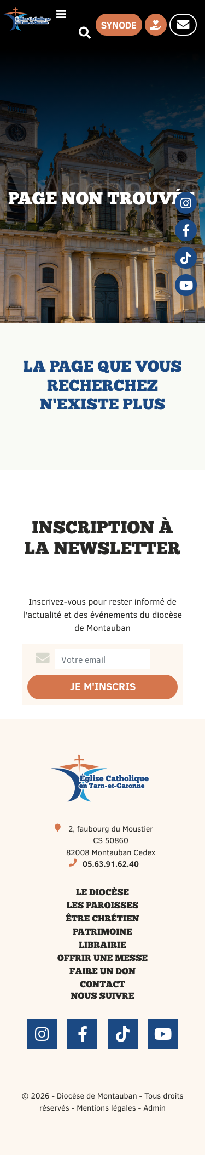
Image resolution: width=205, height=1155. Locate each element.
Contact (102, 985)
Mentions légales (106, 1107)
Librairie (102, 945)
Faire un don (102, 972)
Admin (154, 1107)
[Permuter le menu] (61, 13)
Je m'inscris (103, 686)
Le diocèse (102, 893)
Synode (119, 24)
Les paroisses (103, 906)
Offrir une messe (102, 958)
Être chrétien (102, 919)
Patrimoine (102, 932)
